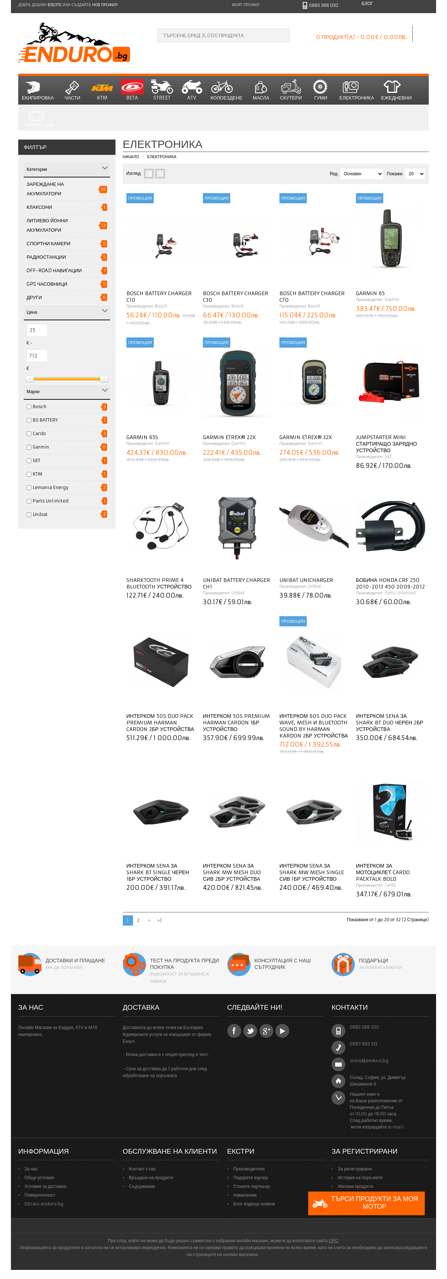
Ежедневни (396, 90)
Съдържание (142, 1186)
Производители (249, 1169)
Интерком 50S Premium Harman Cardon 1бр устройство (236, 722)
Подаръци (373, 960)
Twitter (250, 1031)
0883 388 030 (323, 5)
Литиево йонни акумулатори (47, 225)
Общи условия (39, 1177)
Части (72, 90)
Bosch (39, 406)
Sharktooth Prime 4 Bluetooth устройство (159, 583)
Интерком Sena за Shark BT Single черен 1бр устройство (157, 872)
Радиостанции (46, 257)
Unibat (40, 514)
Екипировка (38, 90)
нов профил (104, 5)
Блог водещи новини (254, 1203)
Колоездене (227, 90)
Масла (261, 90)
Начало (131, 156)
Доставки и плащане (75, 960)
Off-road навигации (54, 270)
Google (266, 1031)
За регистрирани (355, 1169)
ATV (192, 90)
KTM (102, 90)
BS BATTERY (45, 420)
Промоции (40, 117)
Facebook (234, 1031)
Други (34, 297)
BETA (132, 90)
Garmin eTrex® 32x (305, 437)
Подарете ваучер (251, 1177)
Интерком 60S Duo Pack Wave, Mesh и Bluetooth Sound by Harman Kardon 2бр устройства (313, 726)
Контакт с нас (142, 1169)
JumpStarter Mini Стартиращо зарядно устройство (386, 444)
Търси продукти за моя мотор (365, 1203)
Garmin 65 (370, 293)
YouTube (282, 1031)
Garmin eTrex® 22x (229, 437)
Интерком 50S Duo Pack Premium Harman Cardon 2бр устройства (160, 722)
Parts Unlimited (50, 501)
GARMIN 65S (142, 437)
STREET (162, 90)
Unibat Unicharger (306, 580)
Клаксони (39, 207)
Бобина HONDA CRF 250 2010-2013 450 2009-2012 (390, 583)
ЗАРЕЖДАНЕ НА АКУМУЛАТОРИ (45, 189)
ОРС (333, 1240)
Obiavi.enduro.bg (43, 1203)
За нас (31, 1169)
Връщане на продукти (151, 1177)
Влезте (55, 5)
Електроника (357, 90)
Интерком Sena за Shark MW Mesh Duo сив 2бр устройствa (232, 872)
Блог (367, 3)
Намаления (245, 1195)
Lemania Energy (50, 487)
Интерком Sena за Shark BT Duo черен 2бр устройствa (389, 722)
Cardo (39, 433)
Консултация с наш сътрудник (283, 963)
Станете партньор (252, 1186)
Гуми (321, 90)
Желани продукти (355, 1186)
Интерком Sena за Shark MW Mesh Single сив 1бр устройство (311, 872)
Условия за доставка (45, 1186)
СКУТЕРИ (291, 90)
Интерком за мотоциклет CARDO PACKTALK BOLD (383, 872)
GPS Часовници (47, 284)
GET (36, 460)
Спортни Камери (48, 243)
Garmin (41, 447)
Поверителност (39, 1195)
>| (159, 920)
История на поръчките (360, 1177)
